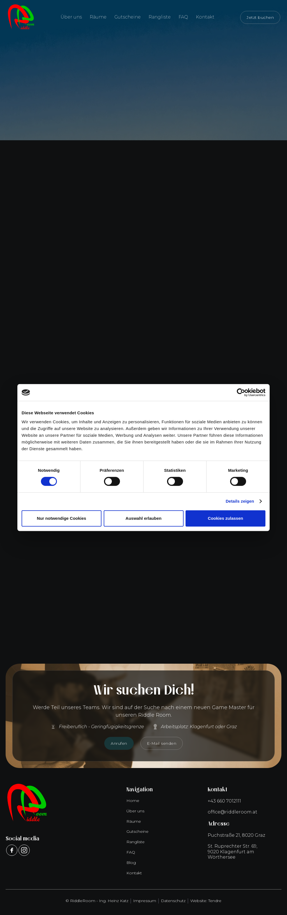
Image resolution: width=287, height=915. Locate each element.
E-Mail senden (162, 743)
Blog (131, 862)
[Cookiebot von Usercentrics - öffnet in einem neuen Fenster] (240, 392)
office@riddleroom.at (232, 812)
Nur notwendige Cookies (61, 518)
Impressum (144, 900)
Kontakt (205, 17)
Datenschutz (173, 900)
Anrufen (119, 743)
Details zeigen (240, 501)
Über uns (71, 17)
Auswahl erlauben (143, 518)
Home (132, 800)
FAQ (183, 17)
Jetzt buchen (260, 17)
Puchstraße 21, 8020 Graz (236, 835)
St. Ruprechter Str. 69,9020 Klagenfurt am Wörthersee (232, 851)
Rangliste (160, 17)
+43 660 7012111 (224, 801)
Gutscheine (127, 17)
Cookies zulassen (225, 518)
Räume (98, 17)
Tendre (214, 900)
